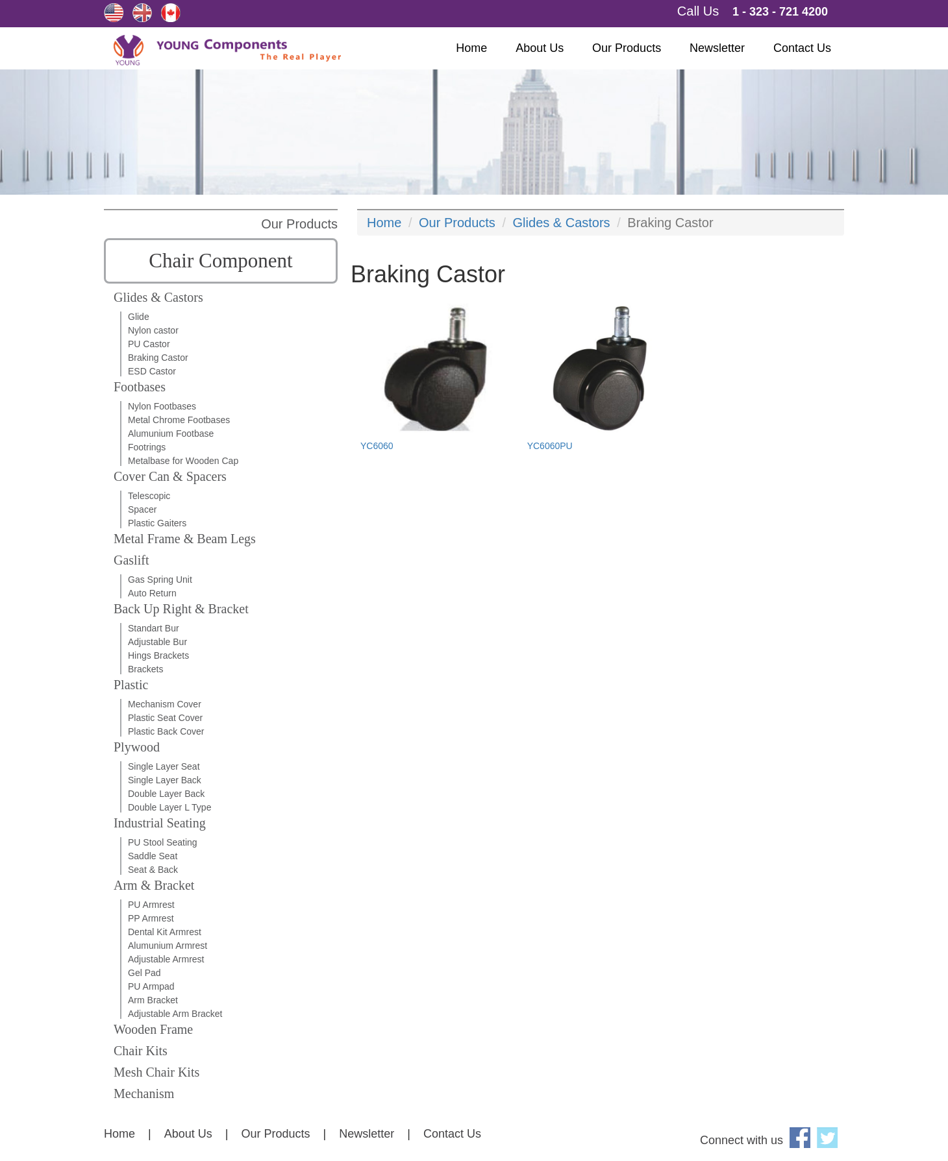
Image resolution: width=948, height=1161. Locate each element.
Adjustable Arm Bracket (175, 1013)
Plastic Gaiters (157, 523)
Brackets (145, 669)
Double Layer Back (166, 793)
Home (471, 48)
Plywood (137, 747)
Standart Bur (153, 628)
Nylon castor (153, 330)
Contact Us (802, 48)
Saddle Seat (152, 856)
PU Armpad (151, 986)
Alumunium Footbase (171, 433)
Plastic (131, 685)
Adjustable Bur (157, 642)
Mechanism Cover (164, 704)
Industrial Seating (160, 823)
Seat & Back (153, 869)
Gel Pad (144, 973)
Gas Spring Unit (160, 579)
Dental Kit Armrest (164, 932)
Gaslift (131, 560)
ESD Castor (152, 371)
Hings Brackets (158, 655)
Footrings (147, 447)
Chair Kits (141, 1051)
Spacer (142, 509)
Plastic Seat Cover (165, 718)
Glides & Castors (158, 297)
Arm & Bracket (154, 885)
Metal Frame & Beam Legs (185, 539)
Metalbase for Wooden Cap (183, 461)
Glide (138, 317)
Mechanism (144, 1093)
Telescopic (149, 496)
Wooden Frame (153, 1029)
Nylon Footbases (162, 406)
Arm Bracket (153, 1000)
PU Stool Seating (162, 842)
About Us (540, 48)
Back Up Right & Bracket (181, 609)
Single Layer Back (164, 780)
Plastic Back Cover (166, 731)
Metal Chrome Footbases (179, 420)
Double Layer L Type (169, 807)
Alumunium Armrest (167, 945)
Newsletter (717, 48)
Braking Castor (158, 357)
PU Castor (149, 344)
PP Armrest (151, 918)
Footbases (140, 387)
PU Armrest (151, 904)
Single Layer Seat (164, 766)
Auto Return (152, 593)
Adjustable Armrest (166, 959)
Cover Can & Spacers (170, 476)
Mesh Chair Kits (156, 1072)
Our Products (626, 48)
